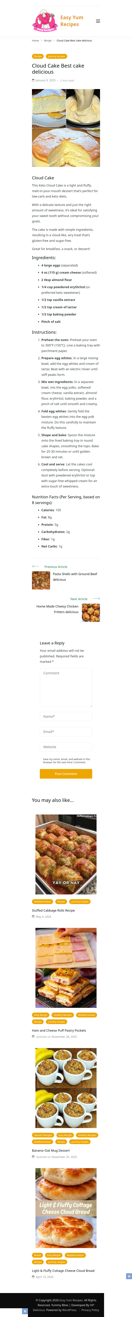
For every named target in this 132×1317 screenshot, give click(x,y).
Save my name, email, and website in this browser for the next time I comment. (66, 761)
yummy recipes (56, 56)
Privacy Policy (90, 1310)
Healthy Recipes (63, 1015)
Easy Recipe (40, 1015)
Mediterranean (42, 901)
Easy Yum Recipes (71, 20)
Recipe (38, 56)
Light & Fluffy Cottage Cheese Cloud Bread (63, 1271)
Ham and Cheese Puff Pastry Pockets (59, 1030)
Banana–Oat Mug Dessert (51, 1150)
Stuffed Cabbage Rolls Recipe (53, 910)
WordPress (69, 1310)
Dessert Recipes (43, 1135)
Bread (37, 1255)
